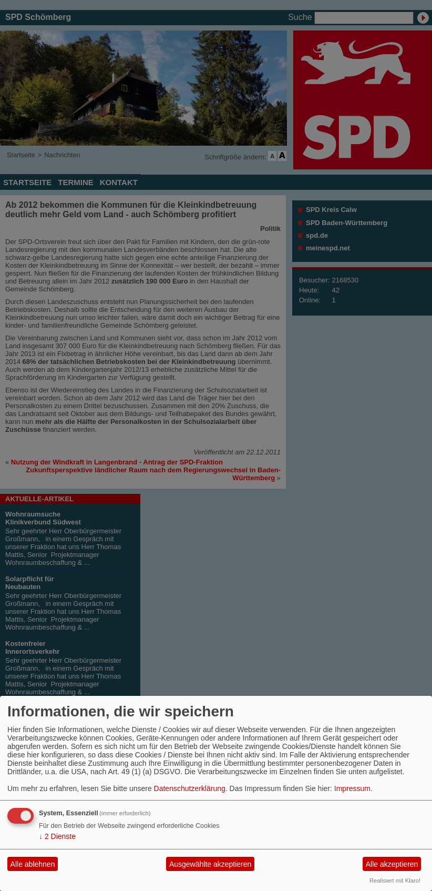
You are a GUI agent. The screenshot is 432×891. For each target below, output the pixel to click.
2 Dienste (57, 836)
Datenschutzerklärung (189, 788)
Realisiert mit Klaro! (394, 880)
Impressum (352, 788)
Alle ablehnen (33, 864)
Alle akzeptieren (392, 864)
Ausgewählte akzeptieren (210, 864)
